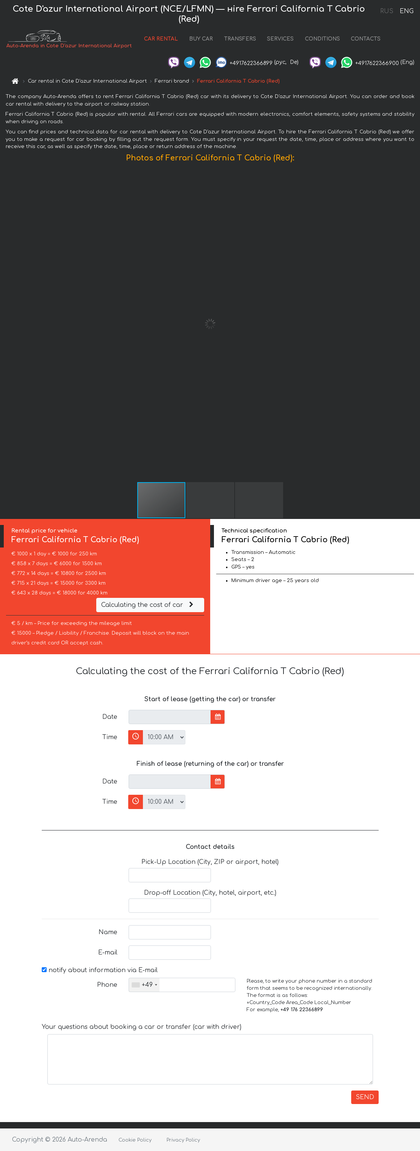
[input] (170, 717)
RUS (386, 11)
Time (109, 737)
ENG (406, 11)
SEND (365, 1097)
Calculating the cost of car (148, 605)
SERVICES (280, 39)
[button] (413, 324)
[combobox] (144, 985)
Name (108, 932)
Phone (107, 985)
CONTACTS (366, 39)
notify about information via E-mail (100, 970)
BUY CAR (201, 39)
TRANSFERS (240, 39)
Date (109, 717)
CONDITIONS (322, 39)
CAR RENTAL (161, 39)
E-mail (107, 952)
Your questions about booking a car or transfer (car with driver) (141, 1027)
